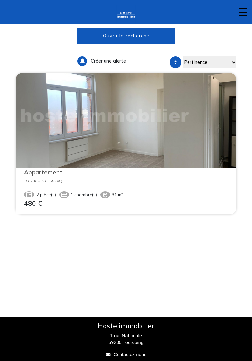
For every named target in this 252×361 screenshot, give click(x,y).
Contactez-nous (130, 354)
